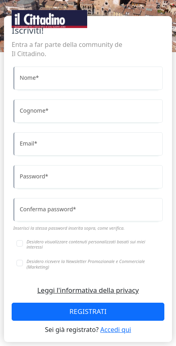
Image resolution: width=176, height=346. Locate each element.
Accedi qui (115, 329)
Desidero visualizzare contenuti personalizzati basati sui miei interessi (86, 244)
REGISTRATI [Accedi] (88, 311)
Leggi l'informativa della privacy (88, 290)
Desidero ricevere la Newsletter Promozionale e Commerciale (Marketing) (86, 263)
